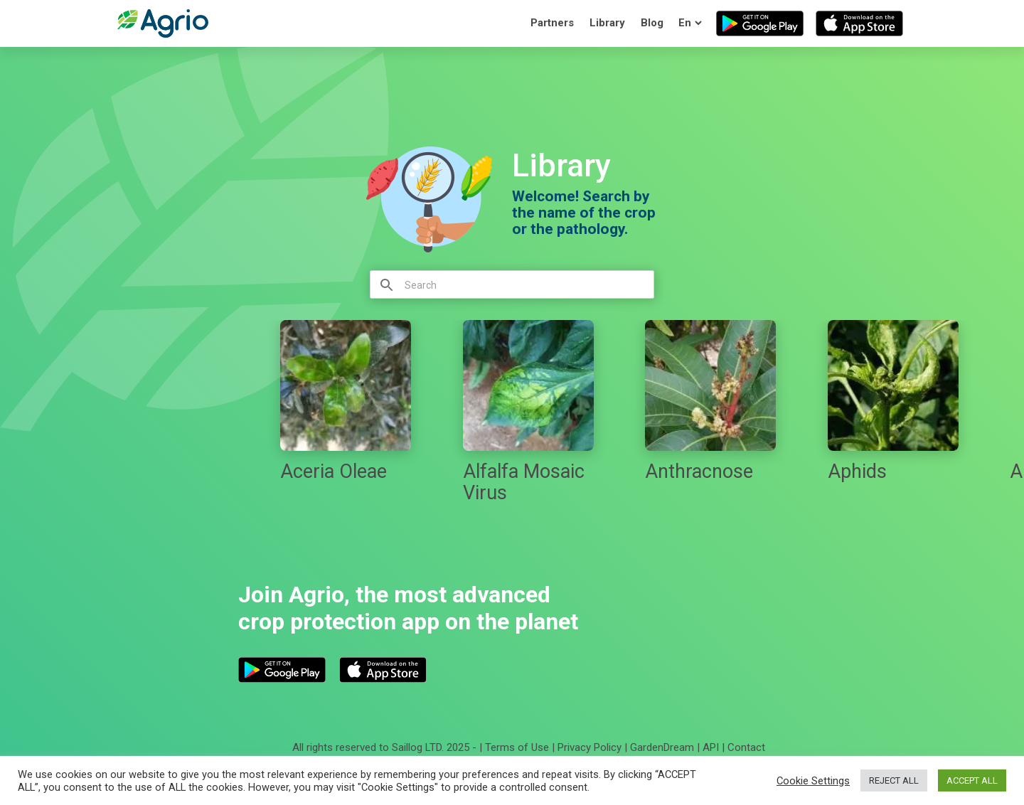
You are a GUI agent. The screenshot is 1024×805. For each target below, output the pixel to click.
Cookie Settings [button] (813, 780)
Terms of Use (517, 747)
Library (607, 22)
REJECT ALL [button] (894, 780)
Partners (552, 22)
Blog (652, 22)
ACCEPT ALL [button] (972, 780)
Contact (746, 747)
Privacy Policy (590, 747)
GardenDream (662, 747)
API (711, 747)
